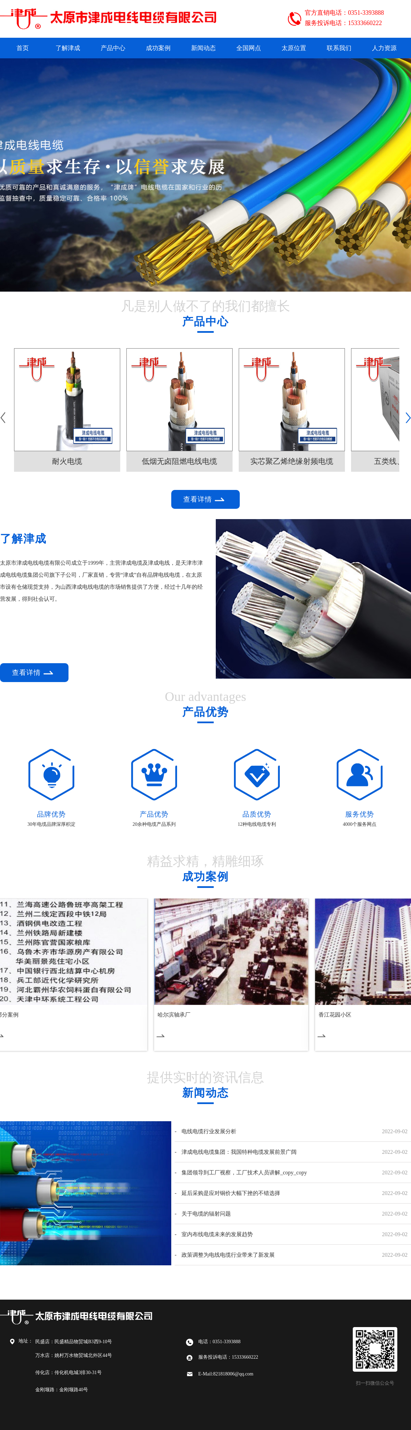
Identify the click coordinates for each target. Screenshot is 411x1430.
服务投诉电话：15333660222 (343, 23)
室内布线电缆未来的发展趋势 (217, 1234)
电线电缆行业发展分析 (209, 1131)
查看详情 (205, 499)
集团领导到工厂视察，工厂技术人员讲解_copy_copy (244, 1172)
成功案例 (158, 48)
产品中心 (113, 48)
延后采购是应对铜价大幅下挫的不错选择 (231, 1193)
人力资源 (384, 48)
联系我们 (339, 48)
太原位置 (294, 48)
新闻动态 (203, 48)
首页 (22, 48)
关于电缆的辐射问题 (206, 1214)
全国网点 (248, 48)
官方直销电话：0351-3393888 (344, 12)
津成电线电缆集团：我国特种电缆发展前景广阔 (239, 1152)
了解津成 (67, 48)
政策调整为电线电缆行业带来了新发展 (228, 1255)
